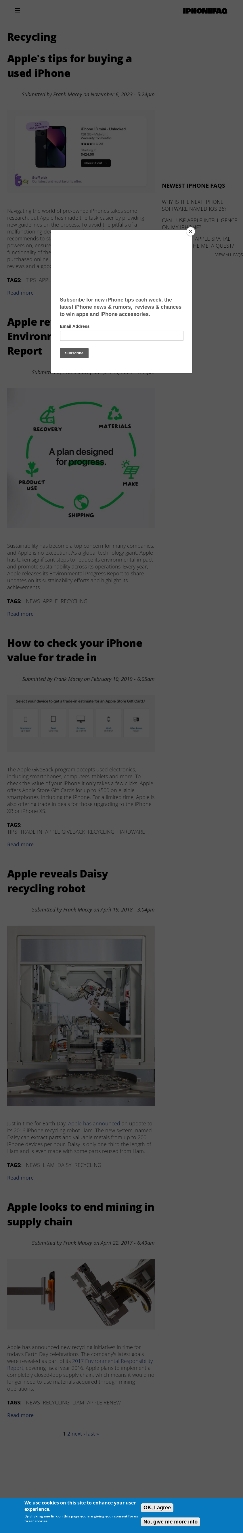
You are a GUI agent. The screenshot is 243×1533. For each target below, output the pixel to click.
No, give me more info (170, 1522)
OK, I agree (157, 1508)
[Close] (190, 231)
